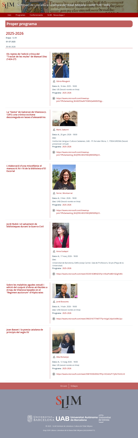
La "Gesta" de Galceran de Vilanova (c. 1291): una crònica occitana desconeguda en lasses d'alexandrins (26, 115)
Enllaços (74, 386)
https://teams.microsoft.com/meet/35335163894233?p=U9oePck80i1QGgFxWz (89, 274)
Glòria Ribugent (63, 81)
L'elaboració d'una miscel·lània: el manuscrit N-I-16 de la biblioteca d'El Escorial (26, 168)
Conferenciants (36, 15)
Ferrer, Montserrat (64, 193)
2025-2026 (14, 33)
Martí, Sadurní (62, 129)
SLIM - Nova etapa (55, 15)
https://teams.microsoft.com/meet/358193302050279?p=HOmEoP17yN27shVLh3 (90, 374)
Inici (9, 15)
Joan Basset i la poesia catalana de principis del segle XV (25, 331)
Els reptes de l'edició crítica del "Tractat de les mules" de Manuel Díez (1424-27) (27, 56)
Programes (20, 15)
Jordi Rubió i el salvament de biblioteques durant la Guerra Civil (25, 225)
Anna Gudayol (62, 251)
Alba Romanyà (62, 357)
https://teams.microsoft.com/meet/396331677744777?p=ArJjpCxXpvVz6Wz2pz (89, 318)
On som (63, 386)
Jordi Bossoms (62, 301)
